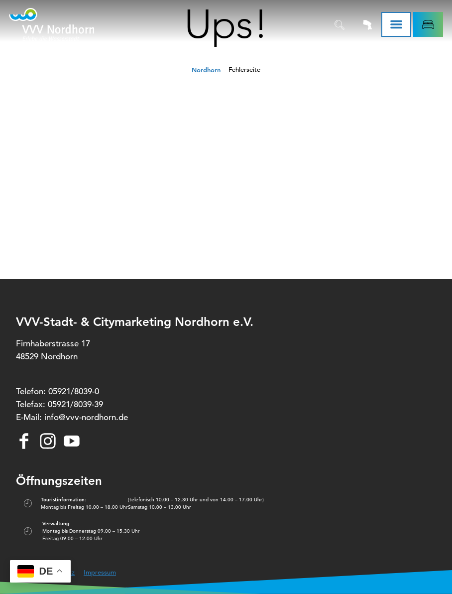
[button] (428, 24)
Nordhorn (206, 70)
